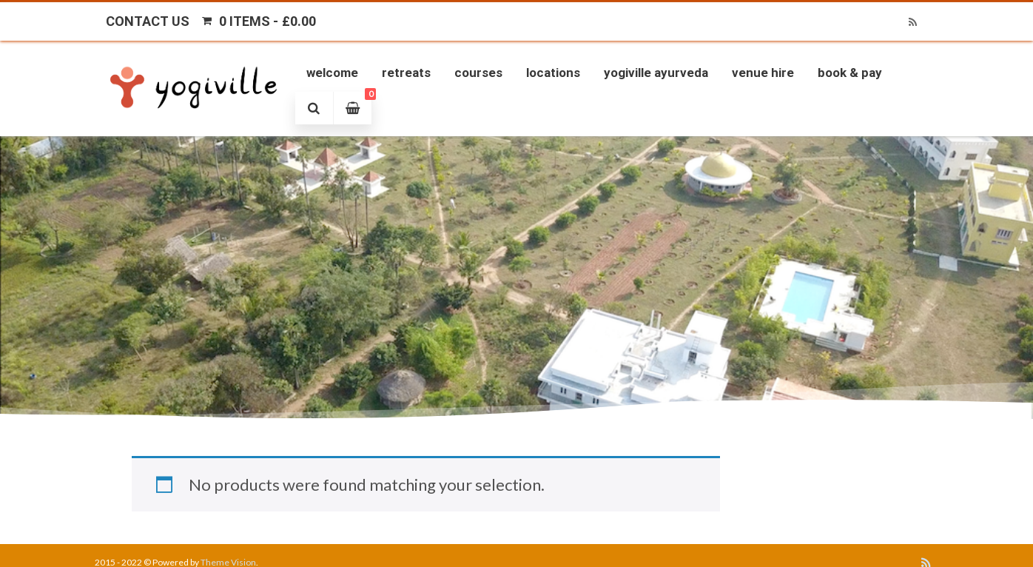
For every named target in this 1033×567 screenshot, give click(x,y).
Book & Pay (850, 72)
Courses (478, 72)
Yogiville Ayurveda (656, 72)
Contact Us (147, 21)
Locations (553, 72)
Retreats (406, 72)
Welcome (332, 72)
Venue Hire (763, 72)
